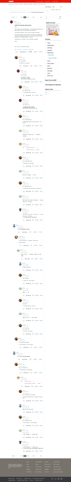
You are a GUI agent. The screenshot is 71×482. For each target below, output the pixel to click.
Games (48, 42)
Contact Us (37, 464)
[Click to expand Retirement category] (46, 68)
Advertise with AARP (39, 461)
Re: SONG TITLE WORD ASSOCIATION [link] (37, 12)
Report (36, 51)
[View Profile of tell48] (17, 352)
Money (48, 65)
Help (59, 9)
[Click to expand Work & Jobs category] (46, 75)
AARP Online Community (14, 12)
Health (48, 61)
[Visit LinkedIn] (61, 479)
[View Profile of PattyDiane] (24, 441)
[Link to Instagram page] (58, 479)
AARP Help (49, 47)
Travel (48, 73)
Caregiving (49, 50)
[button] (61, 6)
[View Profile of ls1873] (23, 170)
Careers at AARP (38, 466)
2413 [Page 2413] (22, 17)
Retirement (49, 68)
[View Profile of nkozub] (23, 263)
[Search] (53, 17)
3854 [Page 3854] (33, 17)
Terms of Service (19, 478)
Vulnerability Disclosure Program (22, 480)
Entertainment (50, 52)
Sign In (46, 94)
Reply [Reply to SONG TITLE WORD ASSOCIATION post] (40, 51)
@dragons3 (22, 74)
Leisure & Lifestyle (52, 58)
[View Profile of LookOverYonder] (21, 236)
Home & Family (50, 63)
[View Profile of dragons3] (24, 86)
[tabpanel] (53, 6)
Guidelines (56, 9)
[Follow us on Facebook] (52, 479)
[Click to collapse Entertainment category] (46, 52)
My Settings (53, 9)
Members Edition (47, 1)
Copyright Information (11, 480)
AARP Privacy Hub (11, 478)
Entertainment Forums (22, 12)
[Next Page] (41, 17)
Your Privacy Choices (38, 480)
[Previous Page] (13, 17)
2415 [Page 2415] (28, 17)
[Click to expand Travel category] (46, 73)
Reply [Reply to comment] (40, 65)
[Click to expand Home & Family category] (46, 63)
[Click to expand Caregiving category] (46, 50)
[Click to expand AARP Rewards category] (46, 45)
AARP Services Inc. (39, 469)
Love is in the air (19, 49)
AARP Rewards (50, 45)
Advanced (60, 18)
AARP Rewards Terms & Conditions (38, 478)
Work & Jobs (50, 75)
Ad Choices (31, 480)
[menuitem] (9, 4)
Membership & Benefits (39, 1)
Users (46, 18)
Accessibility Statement (27, 478)
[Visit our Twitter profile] (55, 479)
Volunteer (28, 466)
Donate (27, 464)
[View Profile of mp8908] (23, 143)
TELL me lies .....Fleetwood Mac (28, 49)
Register (46, 92)
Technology (49, 70)
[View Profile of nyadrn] (14, 21)
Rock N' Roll (28, 12)
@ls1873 (24, 213)
